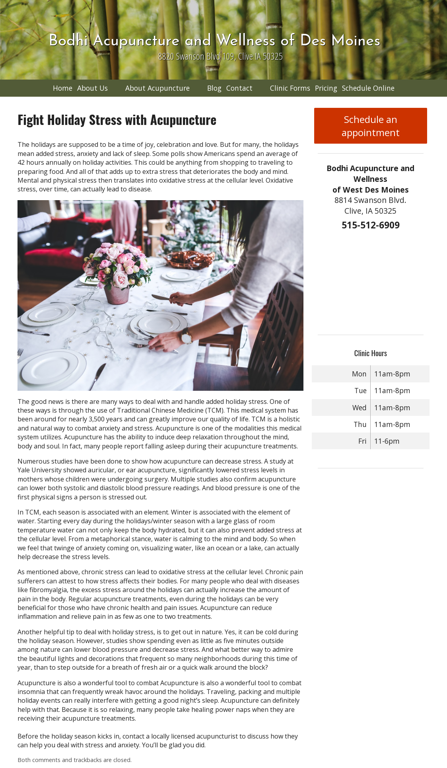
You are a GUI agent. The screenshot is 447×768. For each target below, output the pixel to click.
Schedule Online (368, 88)
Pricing (326, 88)
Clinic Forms (290, 88)
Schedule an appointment (371, 126)
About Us (92, 88)
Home (62, 88)
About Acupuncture (157, 88)
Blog (214, 88)
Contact (239, 88)
